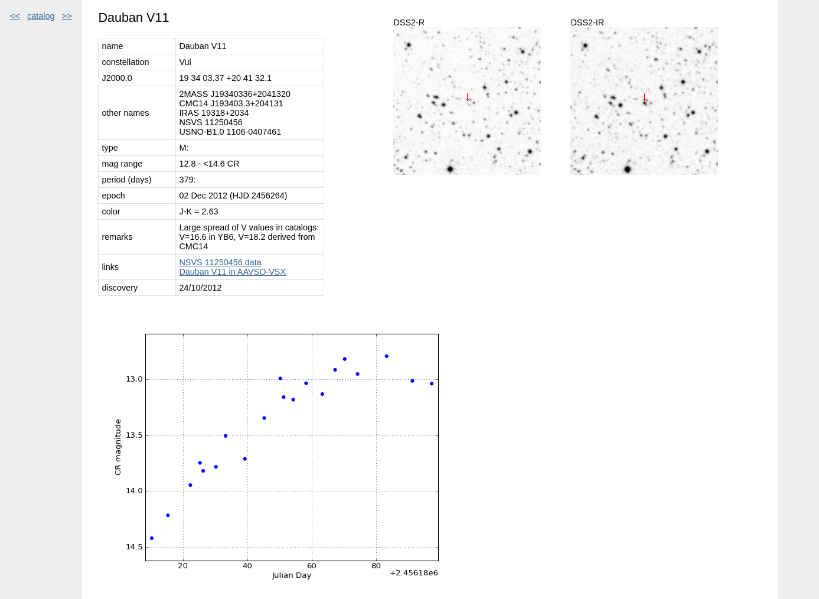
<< (15, 16)
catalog (40, 16)
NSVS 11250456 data (220, 262)
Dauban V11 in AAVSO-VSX (232, 271)
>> (67, 16)
